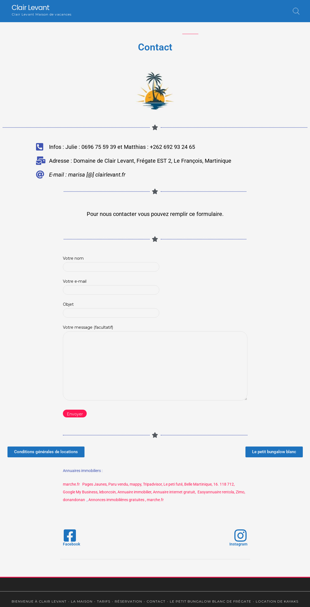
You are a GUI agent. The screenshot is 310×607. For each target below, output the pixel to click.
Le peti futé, (173, 484)
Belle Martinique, (198, 484)
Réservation (158, 28)
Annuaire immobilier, (134, 492)
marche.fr (71, 484)
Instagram (238, 544)
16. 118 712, (224, 484)
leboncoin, (108, 492)
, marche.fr (154, 500)
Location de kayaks (155, 40)
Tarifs (132, 28)
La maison (104, 28)
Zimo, (240, 492)
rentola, (228, 492)
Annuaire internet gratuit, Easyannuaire (187, 492)
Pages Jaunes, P (96, 484)
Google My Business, (80, 492)
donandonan (74, 500)
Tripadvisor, (153, 484)
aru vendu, (120, 484)
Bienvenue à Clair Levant (57, 28)
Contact (190, 28)
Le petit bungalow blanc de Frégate (241, 28)
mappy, (136, 484)
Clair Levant (30, 7)
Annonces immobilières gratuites (116, 500)
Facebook (71, 544)
